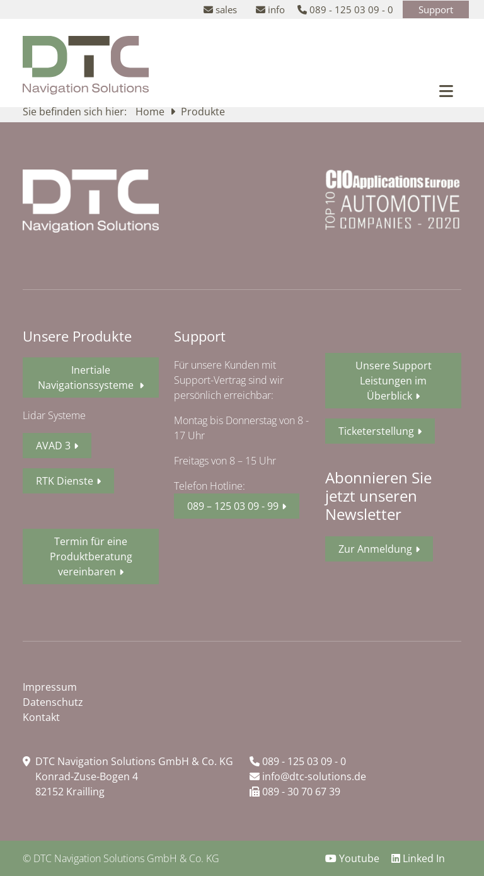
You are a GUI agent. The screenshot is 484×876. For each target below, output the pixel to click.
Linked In (418, 858)
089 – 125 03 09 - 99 (233, 506)
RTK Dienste (64, 481)
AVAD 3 (53, 445)
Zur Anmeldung (375, 549)
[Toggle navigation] (446, 91)
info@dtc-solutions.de (308, 776)
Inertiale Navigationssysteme (87, 377)
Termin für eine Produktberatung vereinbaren (91, 556)
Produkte (203, 111)
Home (151, 111)
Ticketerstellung (376, 431)
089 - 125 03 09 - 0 (298, 761)
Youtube (353, 858)
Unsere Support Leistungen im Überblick (393, 381)
